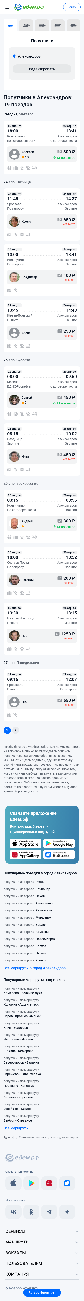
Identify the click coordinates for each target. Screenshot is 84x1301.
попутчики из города (24, 882)
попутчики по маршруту (23, 991)
